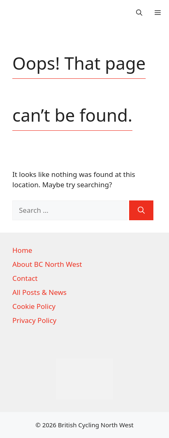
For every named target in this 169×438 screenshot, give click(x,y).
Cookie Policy (34, 306)
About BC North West (47, 264)
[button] (139, 12)
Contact (25, 278)
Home (22, 250)
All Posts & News (39, 292)
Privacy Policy (34, 320)
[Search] (141, 210)
